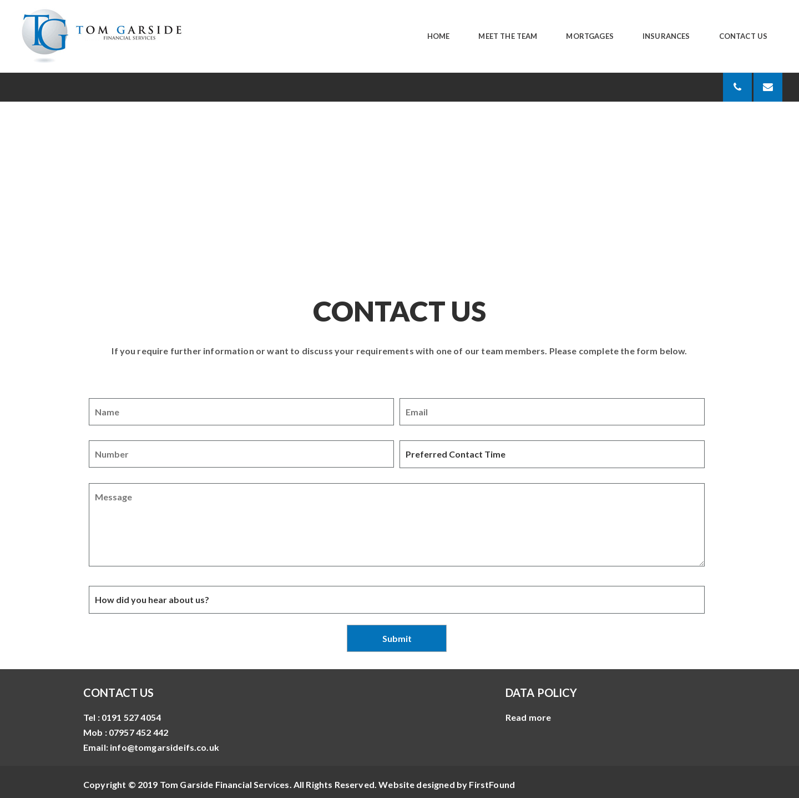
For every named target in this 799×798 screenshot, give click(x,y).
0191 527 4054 (131, 717)
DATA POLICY (541, 692)
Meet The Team (507, 36)
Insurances (666, 36)
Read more (528, 717)
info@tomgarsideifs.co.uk (164, 747)
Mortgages (589, 36)
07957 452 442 (138, 732)
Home (438, 36)
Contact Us (743, 36)
